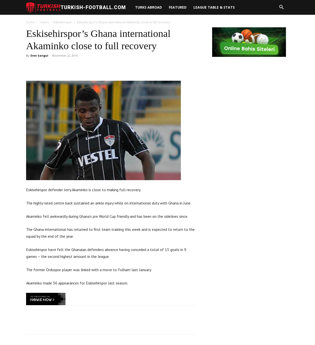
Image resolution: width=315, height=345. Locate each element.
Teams (44, 22)
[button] (281, 7)
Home (30, 22)
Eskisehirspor (62, 22)
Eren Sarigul (39, 55)
